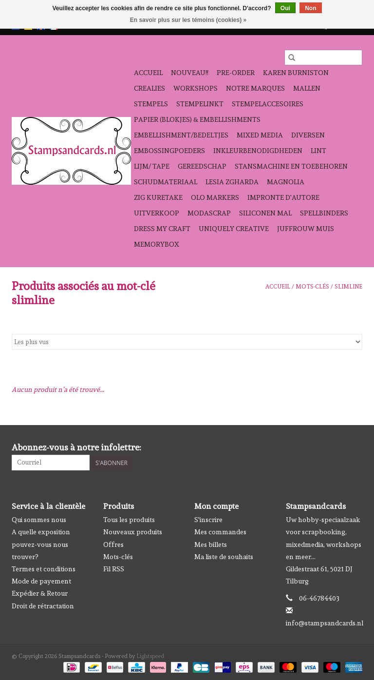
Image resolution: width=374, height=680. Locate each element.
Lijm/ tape (151, 166)
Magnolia (285, 182)
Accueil (148, 73)
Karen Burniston (296, 73)
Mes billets (210, 544)
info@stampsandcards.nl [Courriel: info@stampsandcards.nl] (324, 623)
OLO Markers (215, 197)
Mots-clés (312, 286)
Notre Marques (255, 88)
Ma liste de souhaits (223, 557)
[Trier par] (187, 342)
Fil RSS (113, 569)
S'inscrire (208, 520)
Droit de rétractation (43, 606)
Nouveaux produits (132, 532)
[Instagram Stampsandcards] (354, 447)
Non (310, 8)
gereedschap (202, 166)
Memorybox (156, 244)
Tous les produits (129, 520)
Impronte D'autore (283, 197)
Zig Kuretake (158, 197)
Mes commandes (220, 532)
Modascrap (209, 213)
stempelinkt (200, 104)
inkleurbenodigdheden (257, 151)
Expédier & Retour (40, 593)
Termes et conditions (43, 569)
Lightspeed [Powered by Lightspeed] (150, 656)
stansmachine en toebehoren (291, 166)
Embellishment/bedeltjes (181, 135)
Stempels (151, 104)
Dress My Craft (162, 229)
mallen (306, 88)
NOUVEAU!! (189, 73)
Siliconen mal (265, 213)
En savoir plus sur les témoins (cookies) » (188, 20)
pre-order (236, 73)
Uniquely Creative (234, 229)
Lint (318, 151)
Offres (113, 544)
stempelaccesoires (267, 104)
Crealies (149, 88)
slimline (348, 286)
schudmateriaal (165, 182)
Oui (285, 8)
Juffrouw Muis (305, 229)
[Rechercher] (323, 57)
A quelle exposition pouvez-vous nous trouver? (41, 544)
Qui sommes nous (39, 520)
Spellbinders (324, 213)
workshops (195, 88)
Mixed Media (260, 135)
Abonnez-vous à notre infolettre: (76, 447)
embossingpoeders (169, 151)
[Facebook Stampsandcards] (337, 447)
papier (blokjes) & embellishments (197, 119)
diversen (308, 135)
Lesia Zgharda (232, 182)
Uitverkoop (156, 213)
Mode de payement (41, 581)
